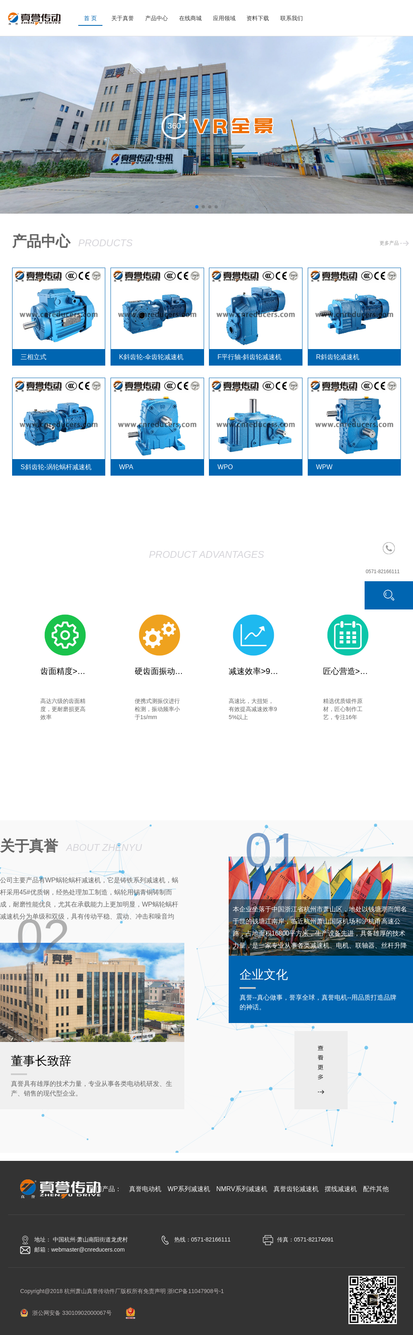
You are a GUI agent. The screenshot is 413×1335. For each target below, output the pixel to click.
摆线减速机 (356, 775)
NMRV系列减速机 (205, 775)
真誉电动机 (57, 775)
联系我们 (291, 18)
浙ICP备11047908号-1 (195, 1291)
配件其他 (206, 795)
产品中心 (156, 18)
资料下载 (257, 18)
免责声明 (154, 1291)
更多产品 (394, 243)
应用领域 (224, 18)
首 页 (90, 18)
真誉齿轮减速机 (285, 775)
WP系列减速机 (127, 775)
